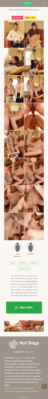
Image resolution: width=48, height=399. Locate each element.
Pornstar (34, 263)
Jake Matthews (17, 250)
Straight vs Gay (24, 269)
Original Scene (24, 397)
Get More (17, 18)
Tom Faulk (30, 249)
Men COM (30, 18)
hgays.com (30, 352)
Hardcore (22, 263)
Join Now (27, 3)
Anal (12, 263)
